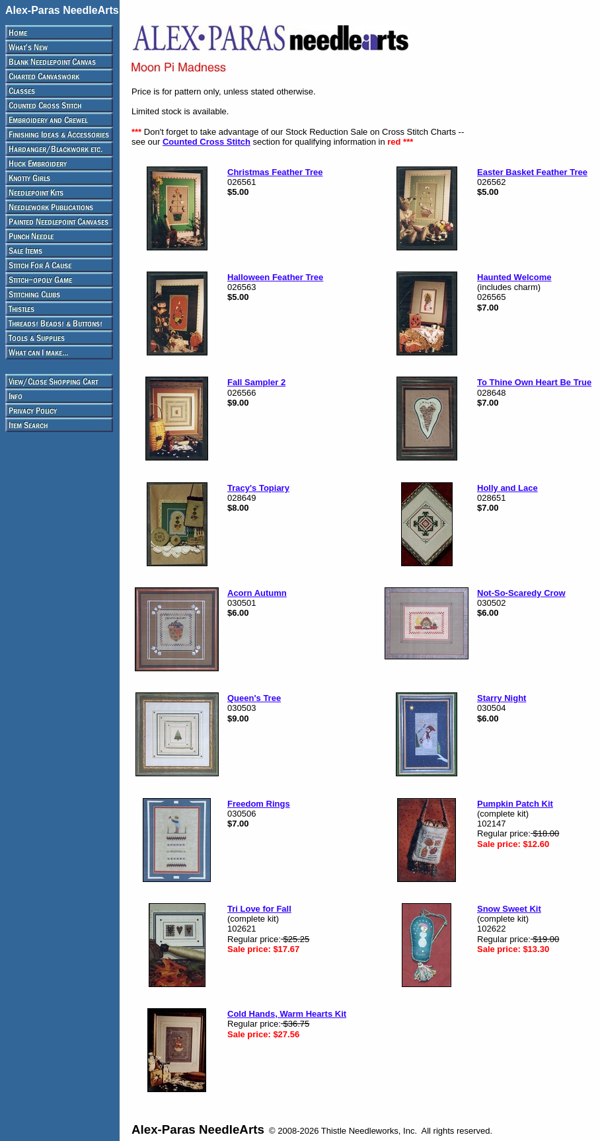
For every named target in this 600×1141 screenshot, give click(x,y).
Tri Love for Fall (259, 909)
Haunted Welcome (514, 277)
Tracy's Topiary (258, 488)
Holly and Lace (507, 488)
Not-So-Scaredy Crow (521, 593)
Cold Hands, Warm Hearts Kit (286, 1014)
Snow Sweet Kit (509, 909)
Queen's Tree (254, 698)
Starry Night (501, 698)
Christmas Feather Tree (275, 172)
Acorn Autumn (257, 593)
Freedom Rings (258, 804)
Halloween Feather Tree (275, 277)
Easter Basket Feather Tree (532, 172)
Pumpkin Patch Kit (515, 804)
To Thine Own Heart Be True (534, 382)
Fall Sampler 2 (256, 382)
